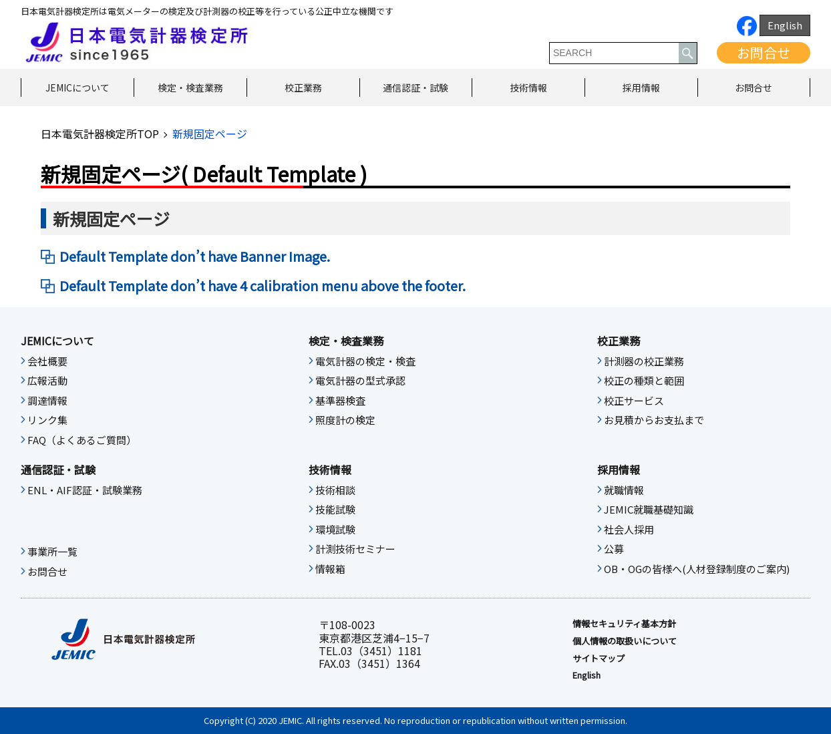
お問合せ (763, 52)
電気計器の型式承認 (360, 380)
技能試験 (335, 509)
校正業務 (303, 87)
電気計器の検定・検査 (365, 361)
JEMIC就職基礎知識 (648, 509)
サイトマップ (598, 658)
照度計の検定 (345, 420)
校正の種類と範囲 (644, 380)
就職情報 (624, 490)
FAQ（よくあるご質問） (81, 440)
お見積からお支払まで (654, 420)
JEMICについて (77, 87)
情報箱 (330, 569)
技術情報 (528, 87)
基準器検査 (340, 400)
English (785, 25)
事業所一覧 (52, 551)
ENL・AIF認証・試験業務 (84, 490)
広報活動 (47, 380)
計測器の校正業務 (644, 361)
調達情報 (47, 400)
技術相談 (335, 490)
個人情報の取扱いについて (624, 641)
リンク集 (47, 420)
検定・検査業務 (190, 87)
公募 (614, 549)
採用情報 (641, 87)
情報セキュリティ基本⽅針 (624, 623)
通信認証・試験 (415, 87)
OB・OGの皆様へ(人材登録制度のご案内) (697, 569)
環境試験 (335, 529)
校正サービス (634, 400)
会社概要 (47, 361)
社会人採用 (629, 529)
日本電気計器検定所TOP (100, 133)
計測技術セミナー (355, 549)
